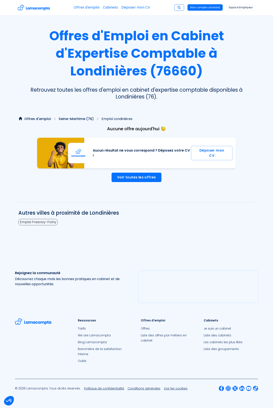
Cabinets (110, 7)
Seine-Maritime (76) (76, 118)
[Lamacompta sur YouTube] (249, 388)
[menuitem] (105, 328)
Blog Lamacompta (92, 342)
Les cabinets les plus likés (223, 342)
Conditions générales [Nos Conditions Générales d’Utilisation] (144, 388)
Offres (145, 328)
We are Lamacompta (94, 335)
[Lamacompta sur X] (235, 388)
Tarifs (82, 328)
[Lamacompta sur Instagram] (228, 388)
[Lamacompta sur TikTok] (255, 388)
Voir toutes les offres (136, 177)
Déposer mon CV (135, 7)
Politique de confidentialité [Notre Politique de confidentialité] (104, 388)
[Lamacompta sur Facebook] (221, 388)
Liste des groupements (221, 349)
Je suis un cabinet (217, 328)
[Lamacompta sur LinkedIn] (242, 388)
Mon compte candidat (205, 7)
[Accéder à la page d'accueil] (34, 7)
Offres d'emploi (86, 7)
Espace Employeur (241, 7)
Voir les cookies (175, 388)
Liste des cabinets (217, 335)
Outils (82, 361)
